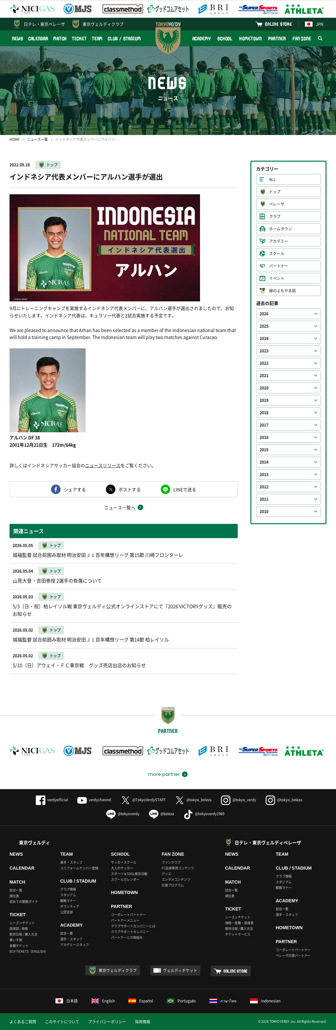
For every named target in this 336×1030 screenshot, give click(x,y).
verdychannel (94, 799)
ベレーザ (276, 204)
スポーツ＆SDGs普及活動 (129, 873)
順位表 (14, 895)
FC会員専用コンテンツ (178, 868)
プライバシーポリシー (107, 1022)
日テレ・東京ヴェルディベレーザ (268, 842)
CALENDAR (38, 38)
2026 (264, 314)
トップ (52, 165)
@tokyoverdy (122, 813)
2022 (264, 363)
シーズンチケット (22, 922)
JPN (314, 24)
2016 (264, 437)
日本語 (66, 1001)
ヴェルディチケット (180, 970)
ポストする (130, 489)
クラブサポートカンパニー (130, 931)
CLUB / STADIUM (124, 38)
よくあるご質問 (23, 1022)
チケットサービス (237, 934)
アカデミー (278, 241)
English (103, 1001)
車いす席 (16, 939)
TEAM (97, 38)
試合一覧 (16, 890)
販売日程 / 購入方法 (23, 934)
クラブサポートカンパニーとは (133, 926)
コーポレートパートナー (128, 914)
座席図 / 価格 (19, 928)
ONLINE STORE (278, 24)
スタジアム (68, 894)
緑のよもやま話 (282, 290)
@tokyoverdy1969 (204, 813)
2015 (264, 450)
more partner (164, 774)
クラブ (275, 216)
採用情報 (142, 1022)
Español (140, 1001)
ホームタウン (280, 229)
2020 (264, 388)
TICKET (79, 38)
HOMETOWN (250, 38)
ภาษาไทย (223, 1001)
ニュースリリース (102, 465)
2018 (264, 412)
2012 (264, 487)
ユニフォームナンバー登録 (79, 868)
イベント (276, 278)
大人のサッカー (122, 868)
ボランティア (69, 906)
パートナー (278, 266)
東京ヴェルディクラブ (103, 24)
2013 (264, 474)
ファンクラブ (171, 862)
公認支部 (66, 912)
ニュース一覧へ (119, 507)
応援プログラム (173, 885)
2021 (264, 375)
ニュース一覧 (37, 139)
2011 (264, 499)
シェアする (75, 489)
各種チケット (19, 945)
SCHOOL (225, 38)
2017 (264, 425)
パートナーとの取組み (127, 937)
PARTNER (277, 38)
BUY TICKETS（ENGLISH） (29, 951)
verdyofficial (52, 799)
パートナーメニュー (125, 920)
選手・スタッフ (71, 862)
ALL (272, 179)
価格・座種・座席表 (239, 922)
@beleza (161, 813)
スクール (276, 253)
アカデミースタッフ (74, 944)
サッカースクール (123, 862)
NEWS (17, 38)
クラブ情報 (68, 889)
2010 (264, 511)
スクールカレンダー (125, 879)
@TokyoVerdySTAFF (143, 799)
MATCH (60, 38)
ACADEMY (201, 38)
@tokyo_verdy (238, 799)
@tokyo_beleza (193, 799)
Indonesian (265, 1001)
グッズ (166, 873)
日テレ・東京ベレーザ (44, 24)
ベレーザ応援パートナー (293, 955)
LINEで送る (184, 489)
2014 (264, 462)
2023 (264, 351)
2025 (264, 326)
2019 (264, 400)
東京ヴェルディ (34, 842)
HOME (14, 139)
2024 (264, 338)
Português (181, 1001)
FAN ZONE (302, 38)
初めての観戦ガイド (24, 901)
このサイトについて (62, 1022)
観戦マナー (68, 900)
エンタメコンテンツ (176, 879)
